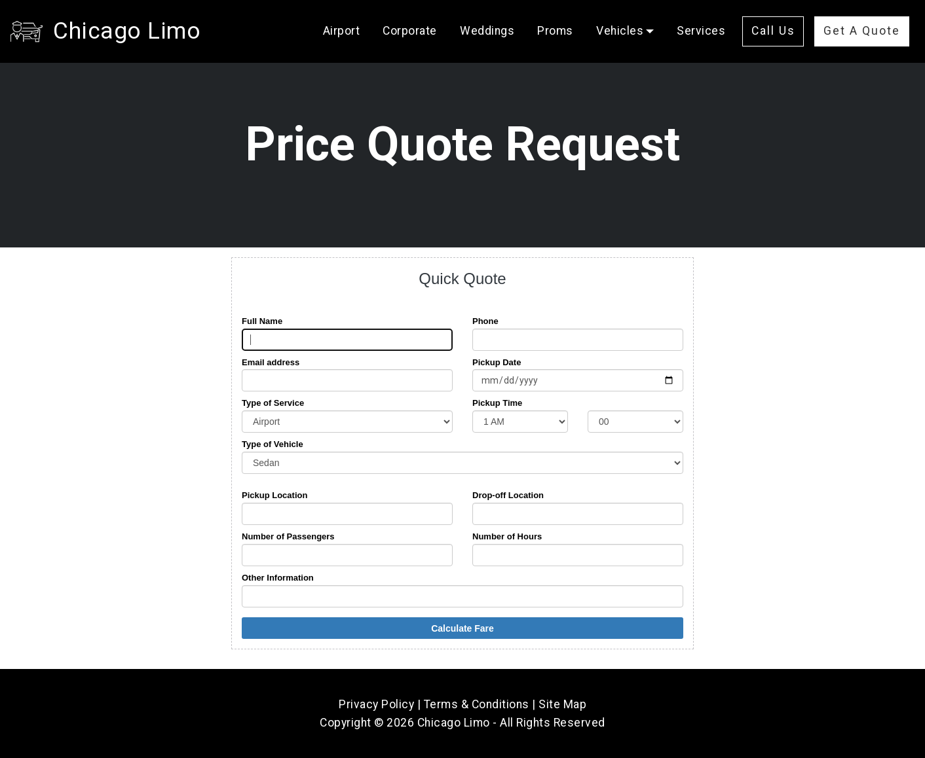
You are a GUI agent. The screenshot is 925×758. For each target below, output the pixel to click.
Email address (270, 362)
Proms (555, 30)
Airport (341, 30)
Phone (485, 321)
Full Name (262, 321)
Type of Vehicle (272, 444)
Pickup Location (274, 495)
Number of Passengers (288, 536)
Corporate (410, 30)
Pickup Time (497, 403)
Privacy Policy (376, 704)
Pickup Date (496, 362)
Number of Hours (507, 536)
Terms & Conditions (476, 704)
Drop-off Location (508, 495)
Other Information (278, 578)
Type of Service (273, 403)
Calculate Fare (462, 628)
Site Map (562, 704)
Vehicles (619, 30)
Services (701, 30)
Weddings (487, 30)
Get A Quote (861, 30)
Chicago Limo (126, 31)
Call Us (773, 30)
